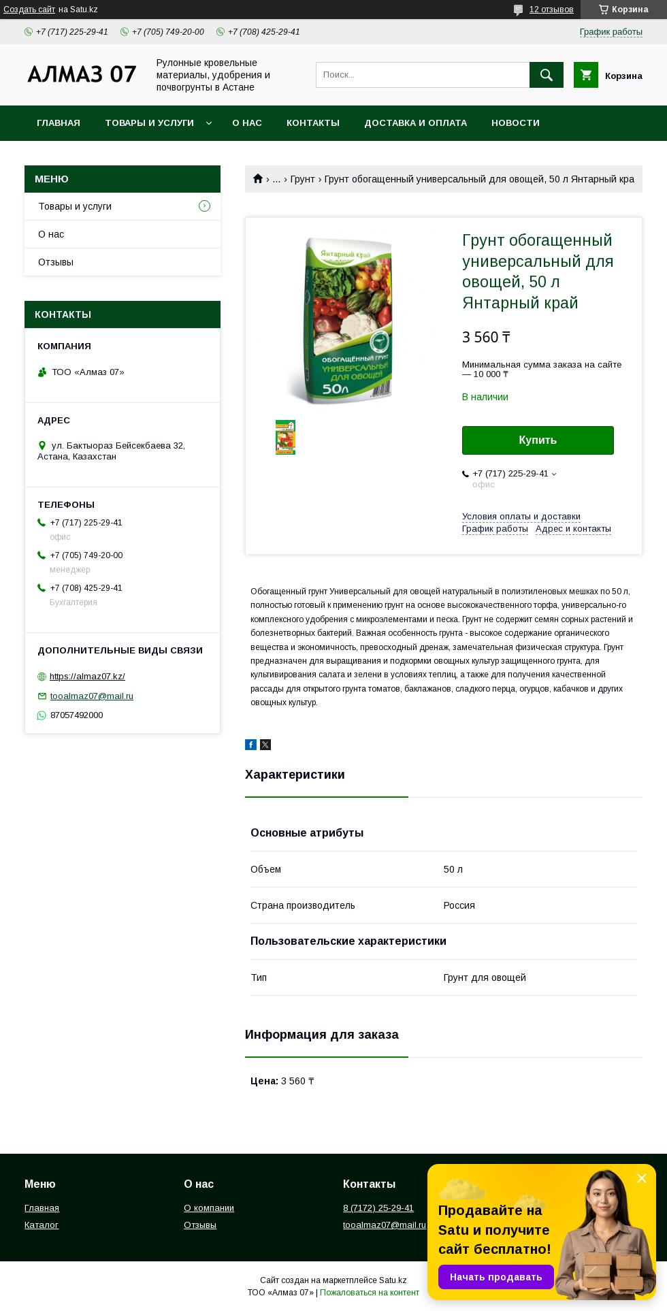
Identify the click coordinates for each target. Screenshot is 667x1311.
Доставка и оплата (415, 123)
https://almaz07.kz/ (87, 676)
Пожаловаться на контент (369, 1292)
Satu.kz (393, 1280)
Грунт (303, 179)
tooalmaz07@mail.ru (91, 696)
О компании (209, 1208)
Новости (515, 123)
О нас (247, 123)
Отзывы (56, 262)
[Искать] (547, 75)
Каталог (42, 1225)
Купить (538, 440)
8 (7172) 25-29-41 (378, 1208)
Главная (58, 123)
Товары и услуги (149, 123)
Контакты (313, 123)
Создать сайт (29, 9)
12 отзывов (552, 9)
